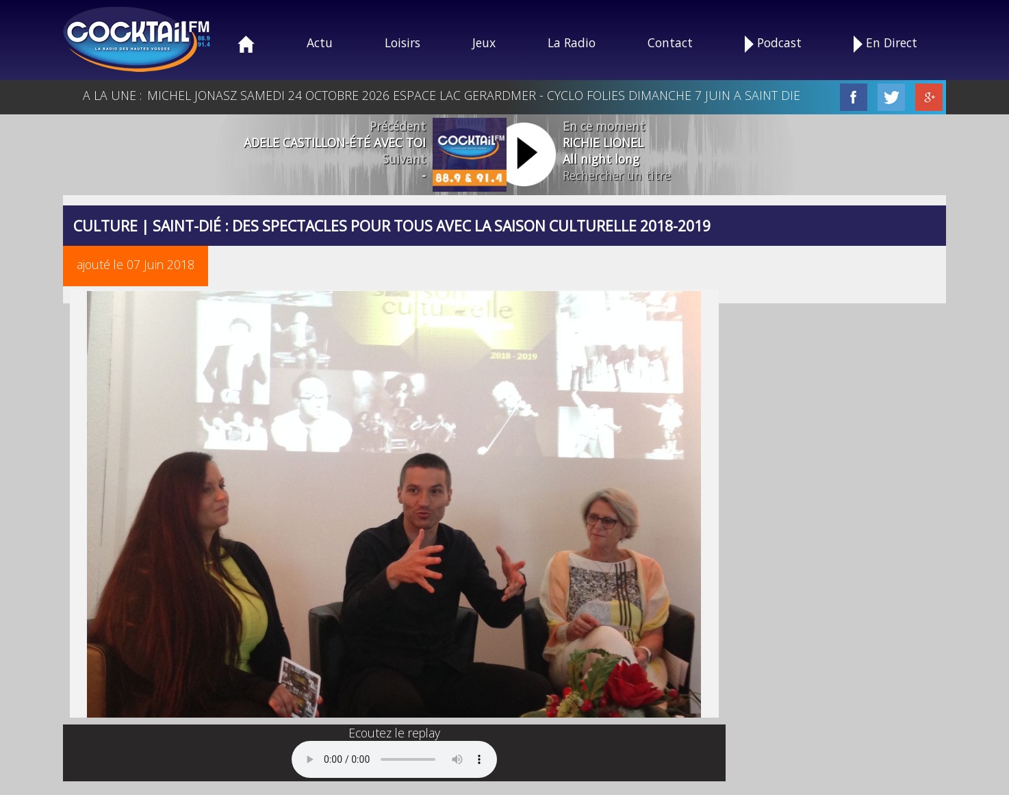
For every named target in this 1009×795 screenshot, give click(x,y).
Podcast (773, 43)
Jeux (484, 42)
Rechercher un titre (617, 175)
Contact (670, 42)
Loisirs (402, 42)
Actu (320, 42)
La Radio (572, 42)
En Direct (885, 43)
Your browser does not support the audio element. (394, 759)
